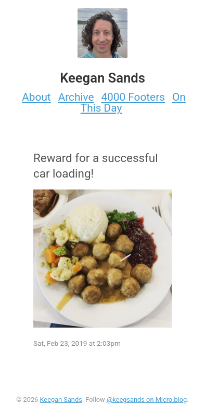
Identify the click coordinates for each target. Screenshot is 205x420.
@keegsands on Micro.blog (147, 399)
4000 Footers (133, 97)
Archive (76, 97)
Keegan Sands (61, 399)
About (36, 97)
